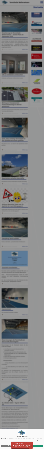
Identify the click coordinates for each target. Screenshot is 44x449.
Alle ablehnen (10, 445)
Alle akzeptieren (33, 445)
